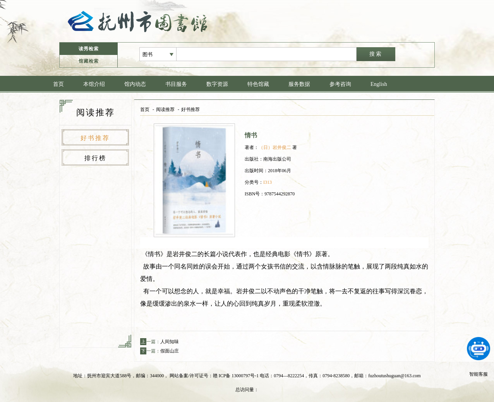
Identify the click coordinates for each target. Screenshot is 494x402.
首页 (58, 84)
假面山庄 (169, 351)
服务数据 (299, 84)
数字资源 (217, 84)
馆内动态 (135, 84)
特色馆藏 (258, 84)
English (378, 84)
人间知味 (169, 341)
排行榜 (95, 158)
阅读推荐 (165, 109)
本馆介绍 (94, 84)
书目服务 (176, 84)
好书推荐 (95, 138)
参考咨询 (340, 84)
